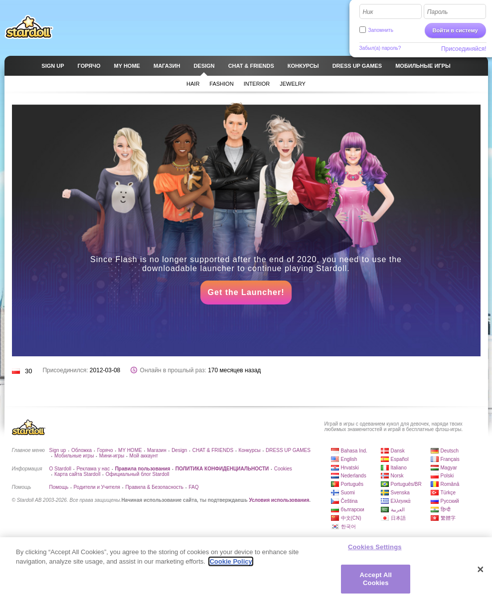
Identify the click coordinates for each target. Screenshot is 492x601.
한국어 (348, 526)
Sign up (57, 450)
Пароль (437, 11)
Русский (450, 501)
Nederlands (353, 475)
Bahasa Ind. (354, 450)
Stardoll (28, 27)
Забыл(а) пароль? (380, 48)
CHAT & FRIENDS (212, 450)
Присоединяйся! (464, 48)
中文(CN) (351, 518)
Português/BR (406, 484)
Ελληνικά (401, 501)
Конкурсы (250, 450)
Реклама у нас (93, 468)
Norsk (397, 475)
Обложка (81, 450)
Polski (447, 475)
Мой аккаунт (144, 455)
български (352, 509)
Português (352, 484)
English (349, 459)
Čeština (349, 501)
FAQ (193, 487)
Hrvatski (350, 467)
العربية (398, 509)
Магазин (156, 450)
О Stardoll (60, 468)
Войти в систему (455, 30)
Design (179, 450)
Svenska (400, 492)
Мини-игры (111, 455)
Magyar (449, 467)
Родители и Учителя (97, 487)
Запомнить (380, 30)
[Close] (481, 574)
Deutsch (450, 450)
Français (450, 459)
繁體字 (448, 518)
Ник (368, 11)
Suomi (348, 492)
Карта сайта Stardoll (77, 474)
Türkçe (448, 492)
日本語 (398, 518)
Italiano (399, 467)
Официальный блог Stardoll (137, 474)
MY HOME (130, 450)
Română (450, 484)
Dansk (398, 450)
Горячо (105, 450)
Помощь (59, 487)
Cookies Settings (375, 552)
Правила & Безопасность (154, 487)
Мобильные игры (74, 455)
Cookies (283, 468)
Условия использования (279, 500)
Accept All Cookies (376, 584)
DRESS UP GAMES (288, 450)
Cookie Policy (230, 566)
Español (400, 459)
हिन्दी (446, 509)
